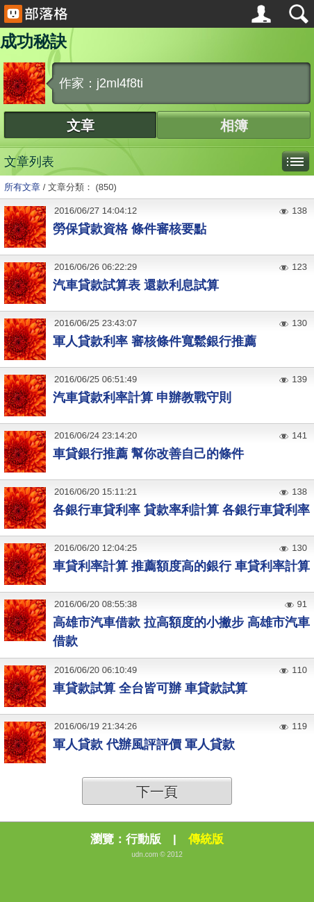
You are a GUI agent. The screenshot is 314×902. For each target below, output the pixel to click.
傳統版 (206, 839)
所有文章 (22, 187)
